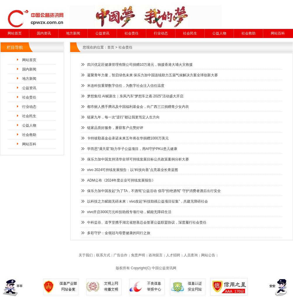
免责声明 (138, 255)
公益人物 (219, 33)
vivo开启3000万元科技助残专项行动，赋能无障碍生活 (129, 212)
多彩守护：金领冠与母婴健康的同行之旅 (118, 233)
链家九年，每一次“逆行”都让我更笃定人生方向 (123, 117)
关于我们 (86, 255)
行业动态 (161, 33)
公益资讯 (102, 33)
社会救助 (249, 33)
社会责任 (132, 33)
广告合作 (120, 255)
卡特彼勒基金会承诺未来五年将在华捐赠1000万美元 (128, 138)
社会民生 (190, 33)
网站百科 (278, 33)
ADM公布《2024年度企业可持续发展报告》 (121, 180)
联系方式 (103, 255)
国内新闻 (29, 69)
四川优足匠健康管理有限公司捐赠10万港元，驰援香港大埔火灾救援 (140, 65)
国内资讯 (44, 33)
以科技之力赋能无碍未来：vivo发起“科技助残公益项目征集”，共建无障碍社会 (147, 201)
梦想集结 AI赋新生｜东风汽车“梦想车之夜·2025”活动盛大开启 (135, 96)
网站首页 (15, 33)
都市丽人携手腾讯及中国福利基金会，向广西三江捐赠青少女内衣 (138, 107)
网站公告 (208, 255)
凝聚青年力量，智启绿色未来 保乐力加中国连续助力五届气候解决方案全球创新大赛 (152, 75)
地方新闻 (73, 33)
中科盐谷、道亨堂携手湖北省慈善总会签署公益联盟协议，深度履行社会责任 (146, 222)
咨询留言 (156, 255)
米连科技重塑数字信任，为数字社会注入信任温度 (125, 86)
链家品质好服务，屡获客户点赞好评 (115, 128)
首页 (110, 47)
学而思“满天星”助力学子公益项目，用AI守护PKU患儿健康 (132, 149)
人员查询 (191, 255)
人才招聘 (173, 255)
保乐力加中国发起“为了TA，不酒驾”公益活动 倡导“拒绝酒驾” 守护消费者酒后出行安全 (154, 191)
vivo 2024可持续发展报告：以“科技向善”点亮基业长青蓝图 (132, 170)
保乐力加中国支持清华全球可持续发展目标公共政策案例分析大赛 (138, 159)
